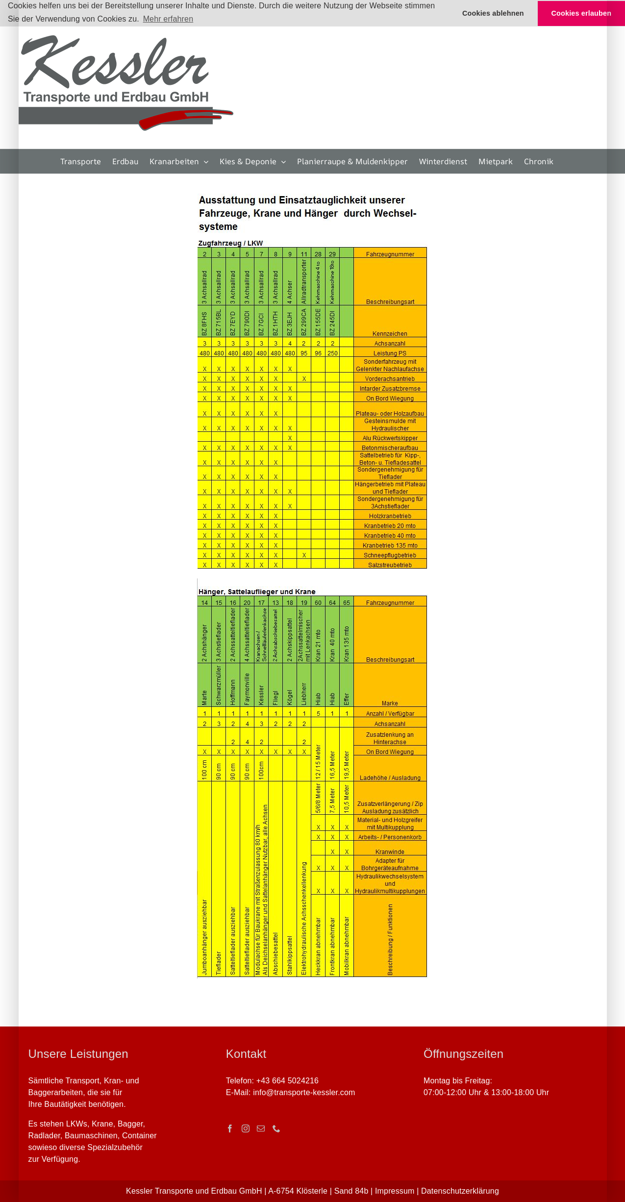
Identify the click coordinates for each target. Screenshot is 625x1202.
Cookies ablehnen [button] (493, 13)
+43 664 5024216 (287, 1081)
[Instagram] (246, 1128)
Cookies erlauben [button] (581, 13)
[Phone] (276, 1128)
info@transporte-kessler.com (304, 1092)
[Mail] (261, 1128)
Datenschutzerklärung (460, 1191)
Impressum (395, 1191)
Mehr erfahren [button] (168, 19)
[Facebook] (230, 1128)
